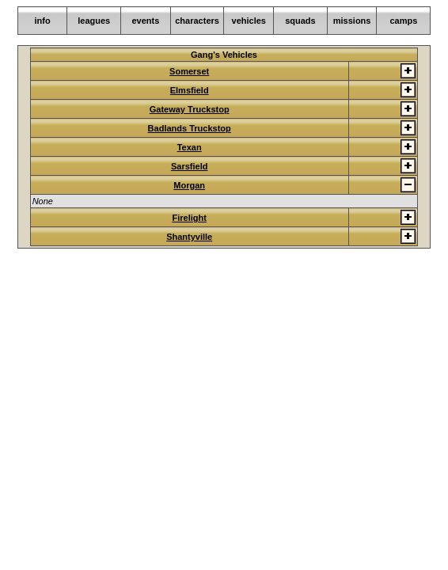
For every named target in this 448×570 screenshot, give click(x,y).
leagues (94, 20)
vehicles (249, 20)
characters (197, 20)
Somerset (189, 71)
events (145, 20)
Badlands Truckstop (189, 128)
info (42, 20)
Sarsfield (189, 166)
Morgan (189, 185)
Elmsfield (189, 90)
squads (300, 20)
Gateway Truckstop (190, 109)
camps (403, 20)
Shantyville (189, 236)
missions (352, 20)
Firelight (189, 217)
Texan (189, 147)
